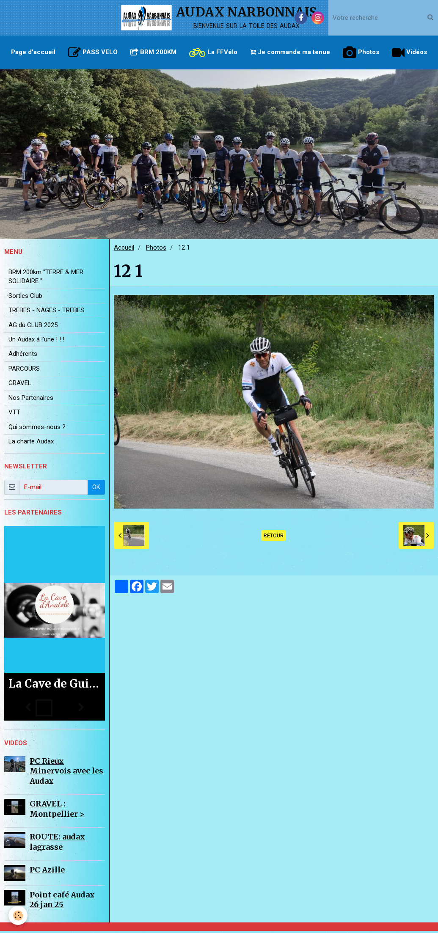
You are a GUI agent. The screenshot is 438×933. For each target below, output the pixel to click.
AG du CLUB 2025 (33, 327)
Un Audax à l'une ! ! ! (36, 341)
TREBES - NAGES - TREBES (46, 312)
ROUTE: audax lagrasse (57, 843)
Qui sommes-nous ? (37, 429)
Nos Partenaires (30, 400)
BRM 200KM (153, 52)
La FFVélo (213, 52)
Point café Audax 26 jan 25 (62, 901)
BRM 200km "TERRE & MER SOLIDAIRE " (45, 278)
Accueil (124, 249)
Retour (274, 537)
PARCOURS (24, 370)
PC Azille (47, 872)
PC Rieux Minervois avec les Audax (66, 773)
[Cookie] (18, 915)
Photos (361, 52)
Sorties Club (25, 298)
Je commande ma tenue (290, 52)
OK (96, 489)
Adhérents (22, 356)
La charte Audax (31, 443)
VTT (14, 414)
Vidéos (409, 52)
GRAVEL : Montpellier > (57, 810)
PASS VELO (93, 52)
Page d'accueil (33, 52)
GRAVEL (19, 385)
